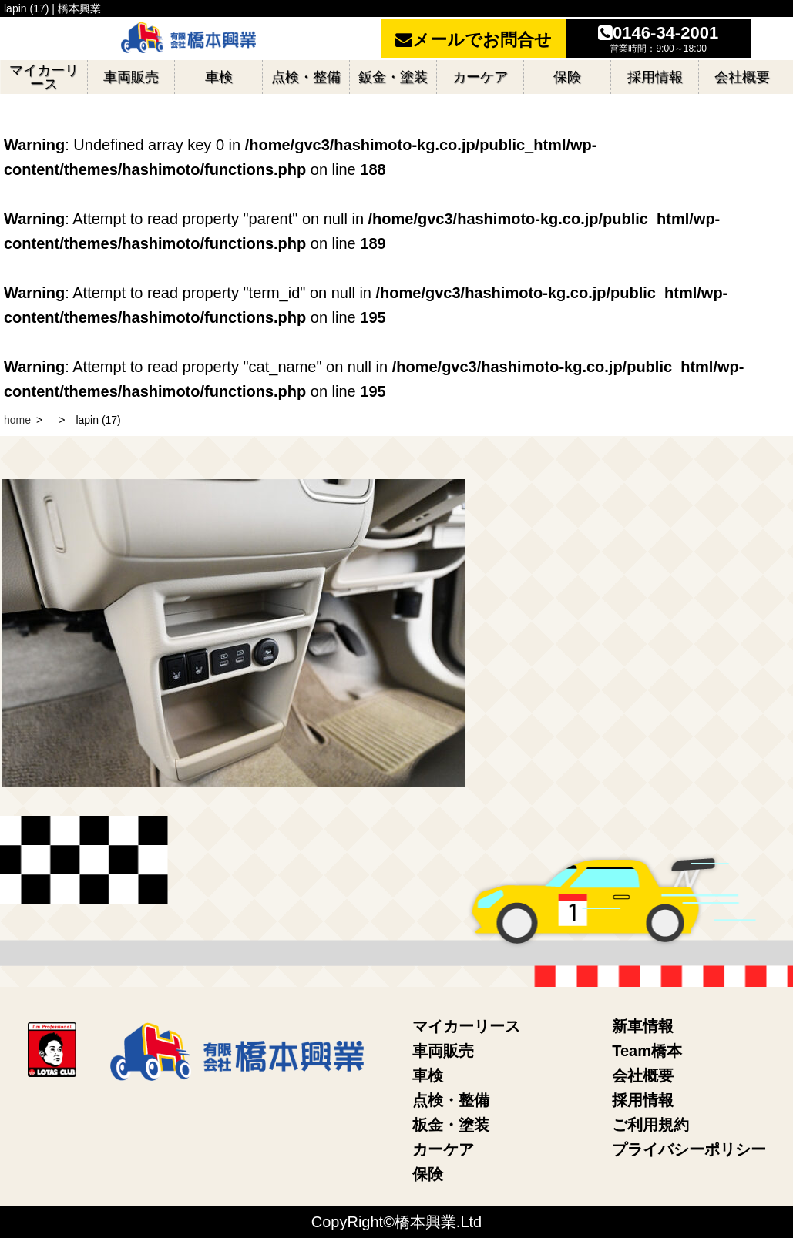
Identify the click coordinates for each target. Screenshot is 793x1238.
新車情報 (643, 1026)
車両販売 (443, 1050)
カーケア (443, 1149)
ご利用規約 (650, 1124)
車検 (427, 1075)
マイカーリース (466, 1026)
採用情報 (643, 1100)
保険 (427, 1174)
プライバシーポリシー (689, 1149)
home (17, 420)
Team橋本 (647, 1050)
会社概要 (643, 1075)
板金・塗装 (450, 1124)
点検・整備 (450, 1100)
